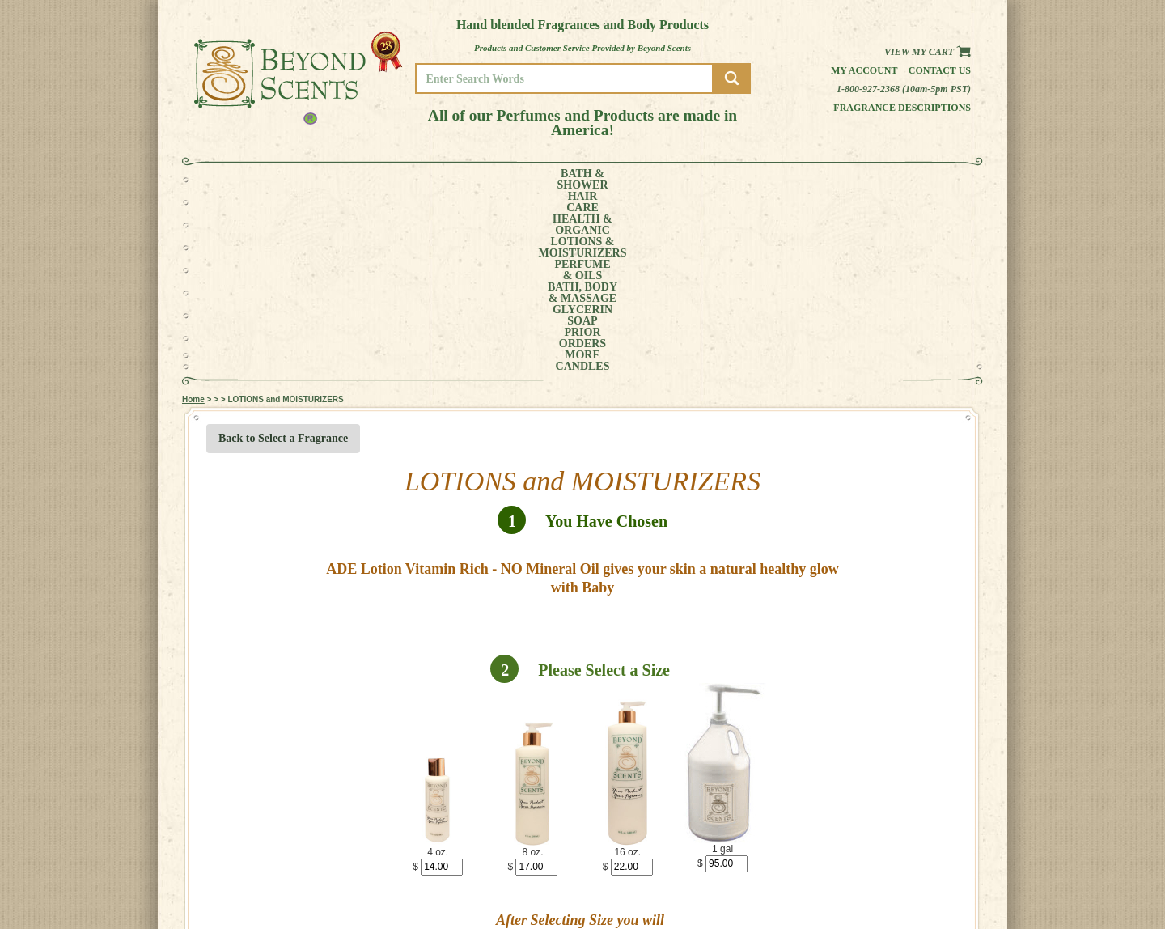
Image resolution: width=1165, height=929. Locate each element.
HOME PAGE (911, 857)
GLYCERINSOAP (718, 179)
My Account (864, 70)
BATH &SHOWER (254, 179)
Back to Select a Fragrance (283, 257)
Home (193, 218)
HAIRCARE (313, 179)
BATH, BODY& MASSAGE (636, 179)
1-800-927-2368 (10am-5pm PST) (904, 89)
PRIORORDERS (788, 179)
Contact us (940, 70)
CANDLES (910, 179)
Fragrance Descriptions (902, 107)
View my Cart (927, 51)
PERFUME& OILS (556, 179)
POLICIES (906, 880)
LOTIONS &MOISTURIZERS (467, 179)
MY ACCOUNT (914, 868)
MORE (848, 179)
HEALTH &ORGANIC (376, 179)
